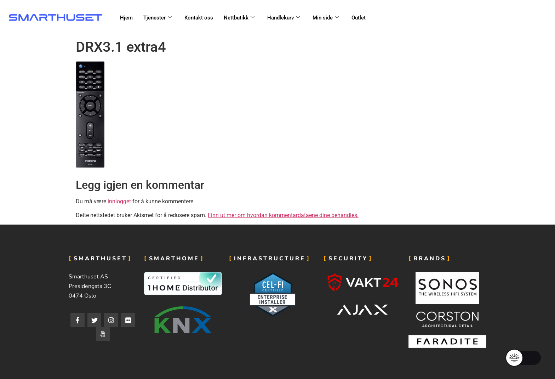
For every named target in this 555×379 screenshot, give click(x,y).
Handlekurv (283, 18)
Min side (326, 18)
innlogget (119, 201)
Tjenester (157, 18)
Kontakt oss (198, 18)
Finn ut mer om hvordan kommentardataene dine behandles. (283, 215)
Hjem (126, 18)
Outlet (358, 18)
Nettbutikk (239, 18)
